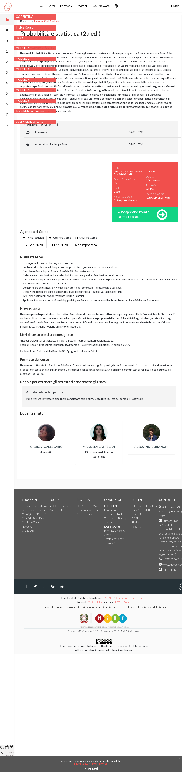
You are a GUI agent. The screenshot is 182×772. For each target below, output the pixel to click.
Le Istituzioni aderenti (66, 510)
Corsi (70, 6)
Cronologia (59, 530)
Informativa (142, 510)
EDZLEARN (139, 597)
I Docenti (58, 526)
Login (175, 5)
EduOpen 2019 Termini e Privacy (91, 763)
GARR (166, 518)
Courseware (119, 6)
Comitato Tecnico (63, 522)
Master (101, 6)
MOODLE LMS (127, 601)
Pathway (85, 6)
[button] (60, 6)
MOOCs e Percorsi (92, 505)
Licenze (140, 522)
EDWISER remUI (154, 601)
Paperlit (167, 526)
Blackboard (169, 522)
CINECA (168, 514)
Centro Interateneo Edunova (163, 597)
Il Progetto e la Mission (66, 505)
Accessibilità (88, 510)
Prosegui (91, 768)
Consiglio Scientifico (64, 518)
